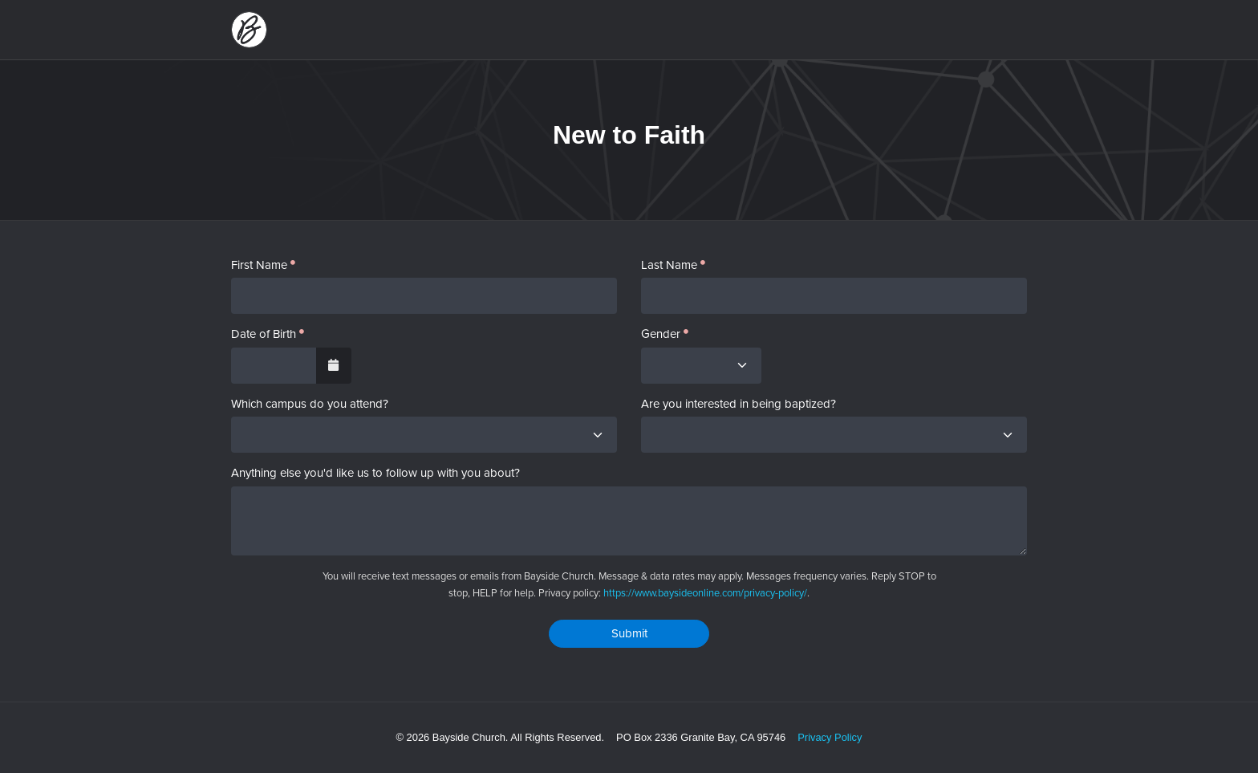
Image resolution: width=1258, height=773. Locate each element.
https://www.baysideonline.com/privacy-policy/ (705, 592)
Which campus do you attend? (309, 404)
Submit (629, 633)
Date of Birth (263, 334)
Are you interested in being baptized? (738, 404)
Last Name (669, 265)
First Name (259, 265)
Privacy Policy (829, 737)
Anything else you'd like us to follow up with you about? (375, 473)
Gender (660, 334)
